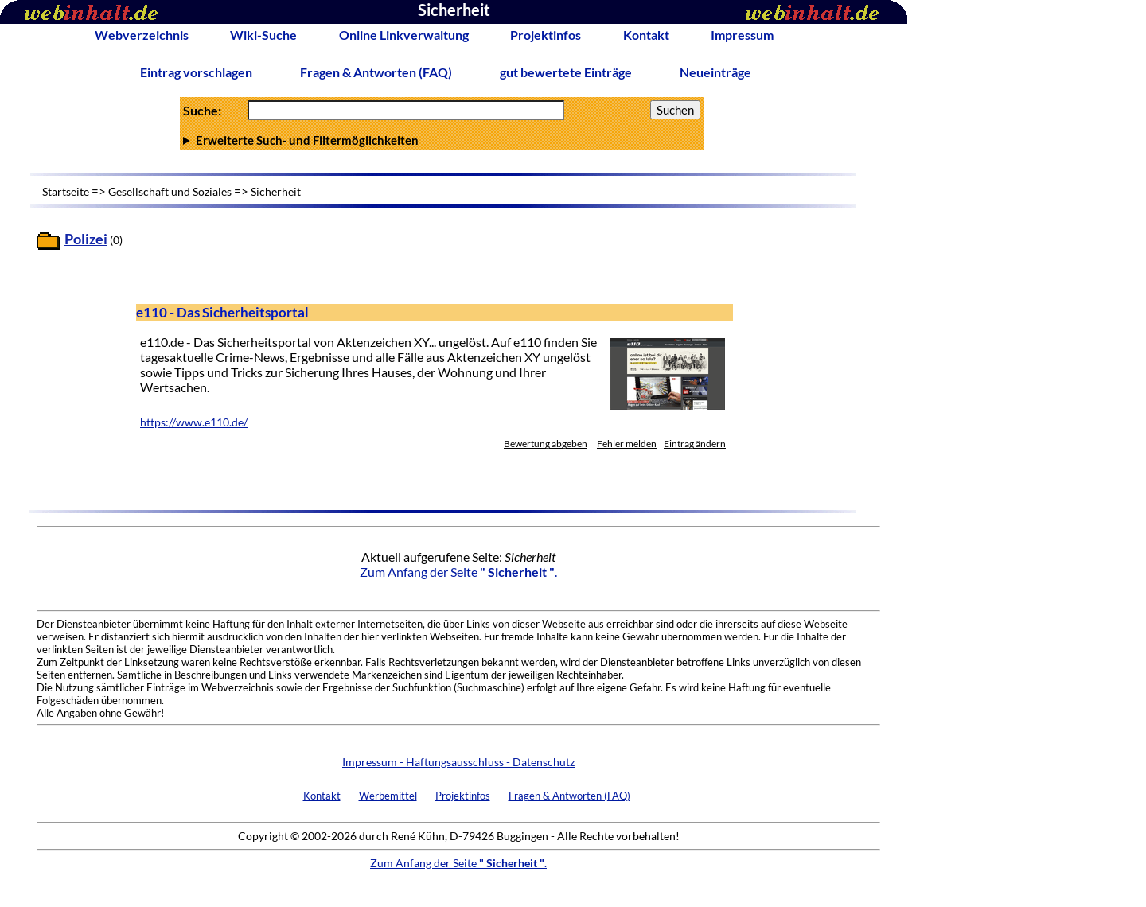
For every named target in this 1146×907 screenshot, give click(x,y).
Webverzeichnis (142, 34)
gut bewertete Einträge (566, 72)
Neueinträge (715, 72)
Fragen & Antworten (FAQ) (376, 72)
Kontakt (646, 34)
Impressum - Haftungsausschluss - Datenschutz (458, 762)
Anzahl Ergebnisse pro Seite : (441, 140)
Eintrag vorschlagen (196, 72)
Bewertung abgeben (545, 443)
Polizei (85, 239)
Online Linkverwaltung (404, 34)
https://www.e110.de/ (194, 422)
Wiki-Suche (263, 34)
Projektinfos (545, 34)
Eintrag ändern (695, 443)
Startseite (65, 191)
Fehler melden (627, 443)
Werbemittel (388, 795)
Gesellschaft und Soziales (170, 191)
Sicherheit (276, 191)
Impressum (742, 34)
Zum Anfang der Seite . (458, 571)
